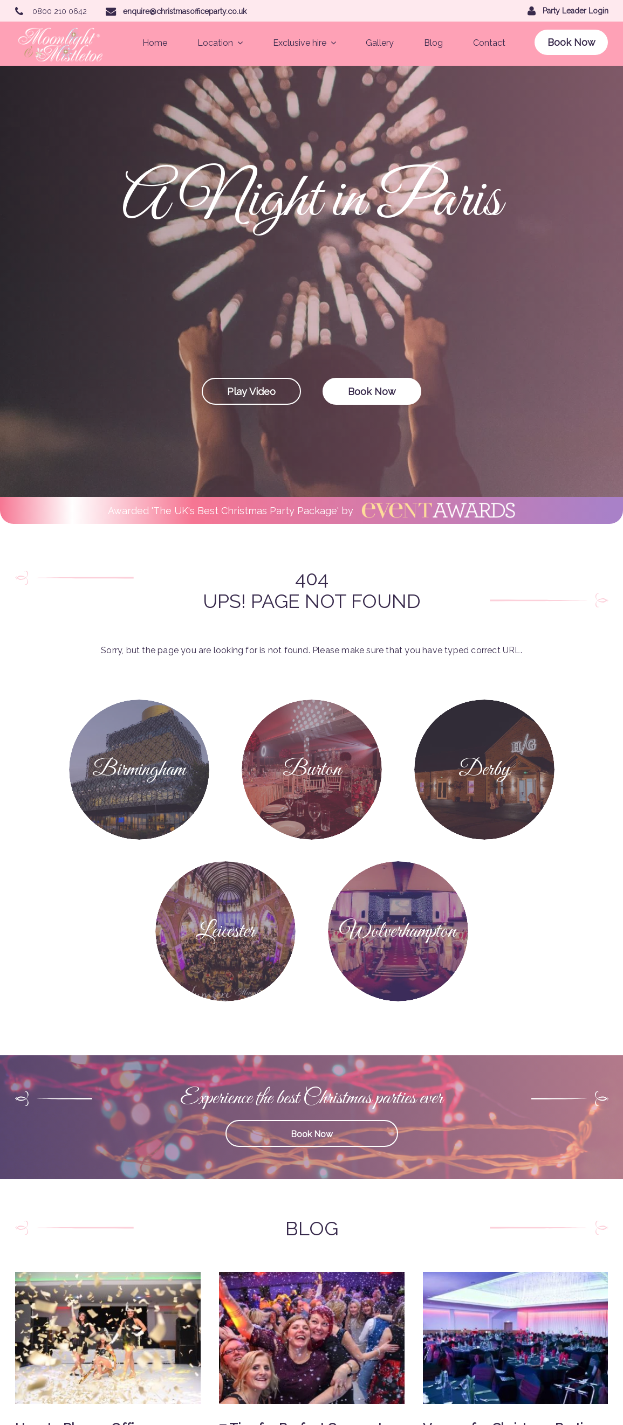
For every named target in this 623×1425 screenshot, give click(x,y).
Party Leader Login (233, 1390)
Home (154, 43)
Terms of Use (259, 1342)
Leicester (184, 1292)
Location (220, 43)
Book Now (571, 42)
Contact (489, 43)
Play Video (251, 391)
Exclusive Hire (192, 1308)
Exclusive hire (304, 43)
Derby (246, 1274)
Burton (179, 1274)
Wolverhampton (264, 1292)
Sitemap (182, 1359)
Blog (433, 43)
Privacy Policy (192, 1342)
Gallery (380, 43)
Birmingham (257, 1258)
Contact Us (255, 1325)
